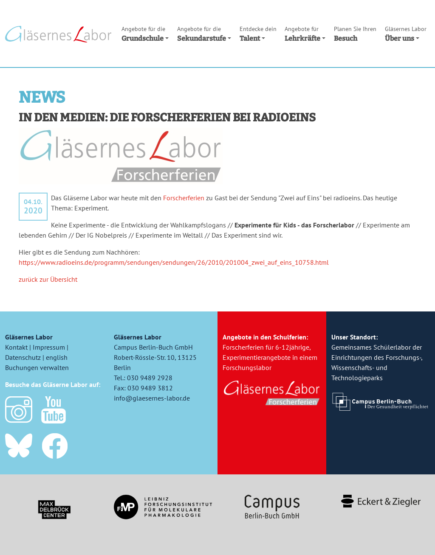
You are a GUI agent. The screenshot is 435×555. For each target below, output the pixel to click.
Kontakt (16, 347)
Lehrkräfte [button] (305, 33)
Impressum (49, 347)
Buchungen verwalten (37, 367)
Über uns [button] (406, 33)
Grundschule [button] (145, 33)
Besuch (355, 33)
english (57, 357)
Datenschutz (23, 357)
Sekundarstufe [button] (204, 33)
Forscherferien (183, 197)
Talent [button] (258, 33)
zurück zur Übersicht (48, 279)
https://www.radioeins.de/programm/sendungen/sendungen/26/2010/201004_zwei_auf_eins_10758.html (174, 262)
